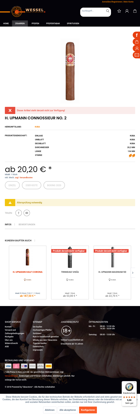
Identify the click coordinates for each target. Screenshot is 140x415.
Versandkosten (11, 376)
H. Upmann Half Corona (27, 272)
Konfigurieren (88, 410)
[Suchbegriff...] (95, 11)
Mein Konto (129, 2)
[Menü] (135, 383)
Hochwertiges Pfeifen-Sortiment (42, 331)
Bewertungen (27, 224)
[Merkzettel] (119, 11)
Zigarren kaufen (40, 343)
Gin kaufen (37, 327)
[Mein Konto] (127, 11)
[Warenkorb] (135, 11)
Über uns (9, 340)
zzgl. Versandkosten (24, 177)
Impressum (38, 350)
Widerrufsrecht (11, 343)
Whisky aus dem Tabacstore (45, 340)
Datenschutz (38, 346)
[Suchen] (107, 11)
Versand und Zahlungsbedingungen (14, 331)
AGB (7, 346)
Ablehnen (50, 410)
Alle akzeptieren (67, 410)
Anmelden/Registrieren (112, 2)
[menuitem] (95, 12)
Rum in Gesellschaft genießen (46, 337)
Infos (8, 224)
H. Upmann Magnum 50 (112, 272)
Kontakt (8, 327)
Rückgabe (9, 337)
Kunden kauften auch (18, 240)
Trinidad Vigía (70, 272)
